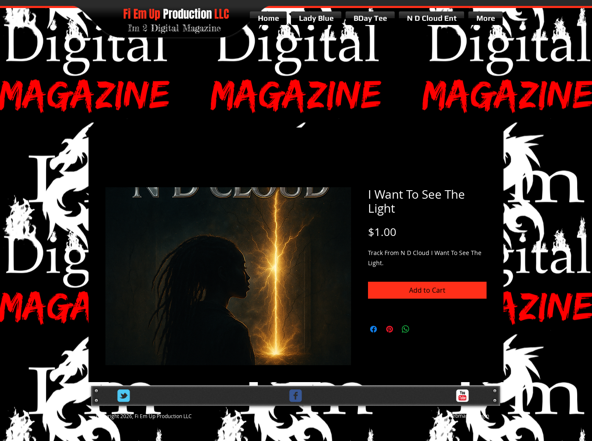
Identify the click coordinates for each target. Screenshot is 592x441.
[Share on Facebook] (373, 329)
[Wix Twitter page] (123, 395)
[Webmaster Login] (468, 416)
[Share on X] (422, 329)
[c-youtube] (462, 395)
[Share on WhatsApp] (406, 329)
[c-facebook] (295, 395)
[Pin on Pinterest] (390, 329)
